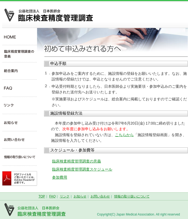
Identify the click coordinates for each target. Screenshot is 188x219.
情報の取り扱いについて (132, 196)
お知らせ (80, 196)
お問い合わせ (100, 196)
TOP (41, 196)
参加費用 (59, 177)
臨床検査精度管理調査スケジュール (82, 169)
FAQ (52, 196)
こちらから (124, 135)
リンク (65, 196)
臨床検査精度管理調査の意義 (76, 161)
